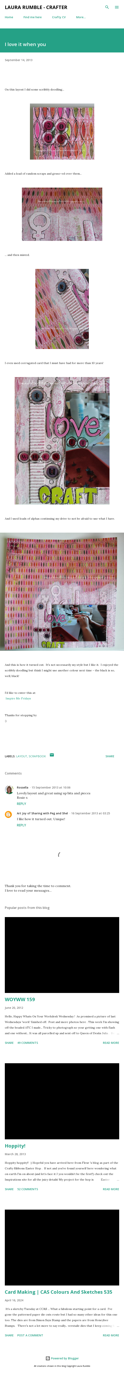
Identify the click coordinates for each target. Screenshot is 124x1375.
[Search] (107, 7)
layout (21, 756)
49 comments (27, 1043)
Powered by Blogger (62, 1358)
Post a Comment (30, 1335)
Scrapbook (37, 756)
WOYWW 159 (20, 999)
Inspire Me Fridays (18, 698)
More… (81, 17)
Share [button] (110, 756)
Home (9, 17)
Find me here (33, 17)
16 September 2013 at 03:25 (90, 813)
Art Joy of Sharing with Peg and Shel (42, 813)
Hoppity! (15, 1145)
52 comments (27, 1189)
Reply (21, 804)
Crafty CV (59, 17)
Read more (111, 1043)
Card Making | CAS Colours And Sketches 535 (58, 1291)
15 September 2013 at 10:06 (51, 787)
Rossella (22, 787)
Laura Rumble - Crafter (36, 7)
